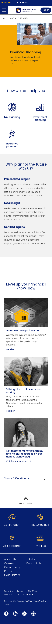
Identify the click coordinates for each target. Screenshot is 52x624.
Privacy (8, 594)
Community (12, 567)
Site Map (32, 591)
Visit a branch (12, 546)
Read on (10, 349)
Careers (9, 563)
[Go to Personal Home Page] (26, 10)
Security (8, 591)
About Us (10, 559)
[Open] (4, 10)
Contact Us (33, 563)
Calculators (12, 575)
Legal (20, 591)
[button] (26, 478)
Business (22, 3)
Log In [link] (46, 10)
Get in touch (12, 524)
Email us (40, 546)
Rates (8, 571)
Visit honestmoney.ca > (18, 461)
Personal (6, 3)
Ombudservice (25, 594)
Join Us (31, 559)
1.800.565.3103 (40, 524)
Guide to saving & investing (23, 330)
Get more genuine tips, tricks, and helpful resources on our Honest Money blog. (24, 454)
